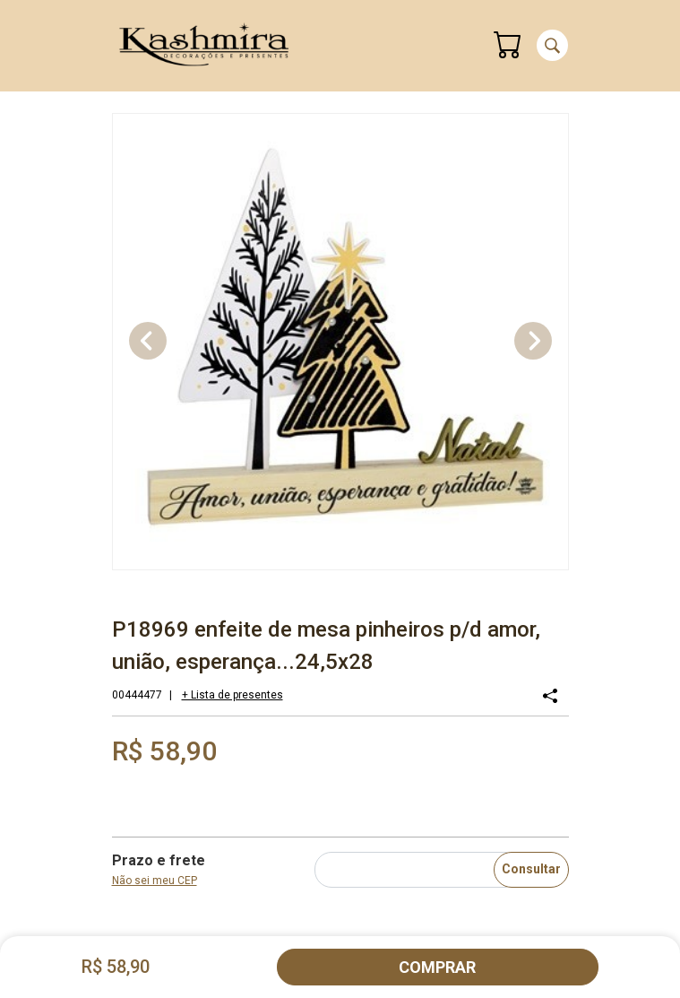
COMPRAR (437, 967)
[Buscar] (552, 45)
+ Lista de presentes (232, 695)
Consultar (531, 869)
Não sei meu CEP (154, 880)
